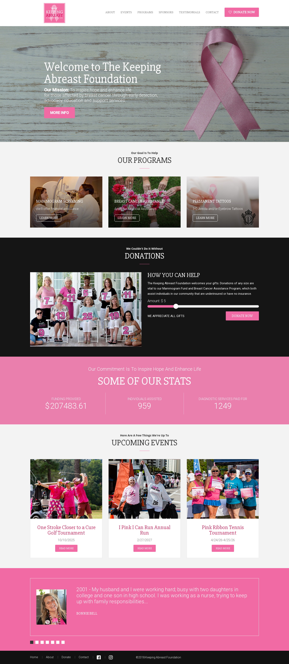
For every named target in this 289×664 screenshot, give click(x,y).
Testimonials (189, 12)
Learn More (48, 218)
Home (34, 657)
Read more (66, 548)
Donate (66, 657)
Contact (212, 12)
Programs (145, 12)
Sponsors (166, 12)
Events (126, 12)
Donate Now (242, 12)
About (110, 12)
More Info (59, 113)
